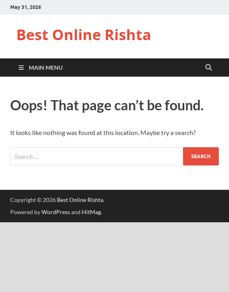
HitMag (91, 211)
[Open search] (209, 67)
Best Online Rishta (83, 35)
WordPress (55, 211)
